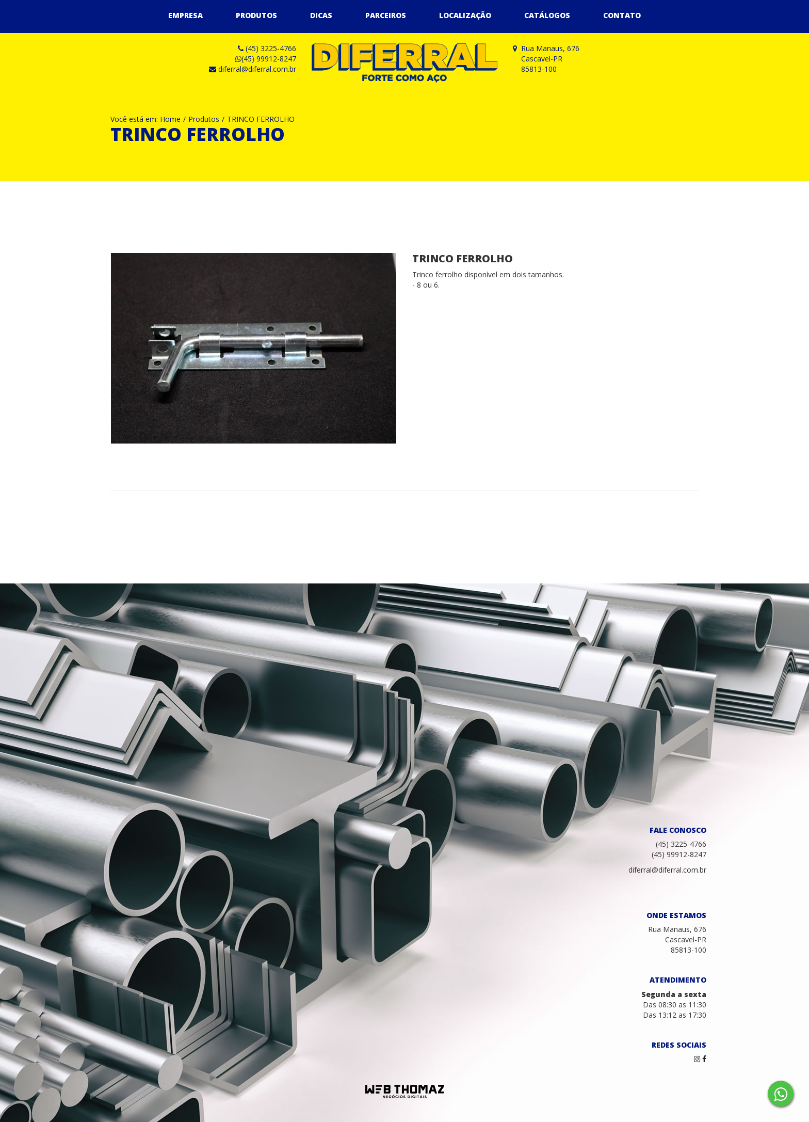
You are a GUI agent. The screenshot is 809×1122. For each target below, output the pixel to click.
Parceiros (385, 15)
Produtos (256, 15)
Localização (465, 15)
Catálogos (547, 15)
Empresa (185, 15)
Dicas (321, 15)
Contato (622, 15)
